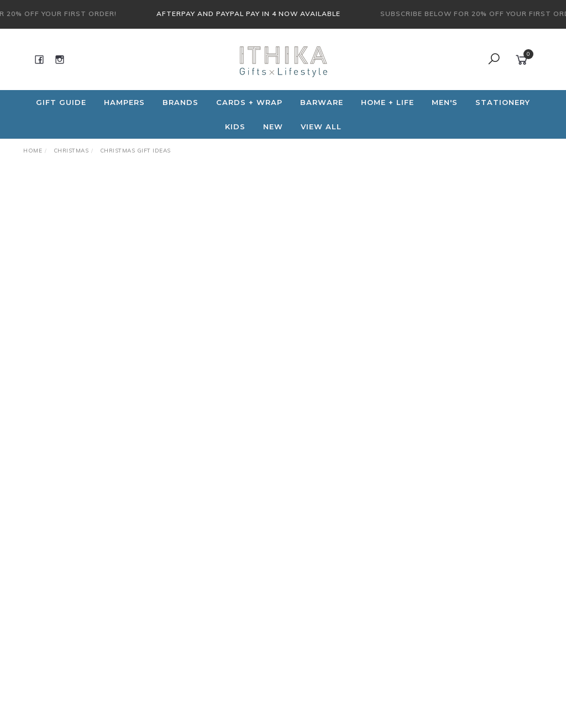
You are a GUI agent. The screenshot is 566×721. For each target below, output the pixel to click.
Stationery (502, 102)
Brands (180, 102)
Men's (445, 102)
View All (321, 126)
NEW (273, 126)
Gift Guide (61, 102)
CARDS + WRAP (249, 102)
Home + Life (387, 102)
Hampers (124, 102)
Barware (321, 102)
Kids (235, 126)
